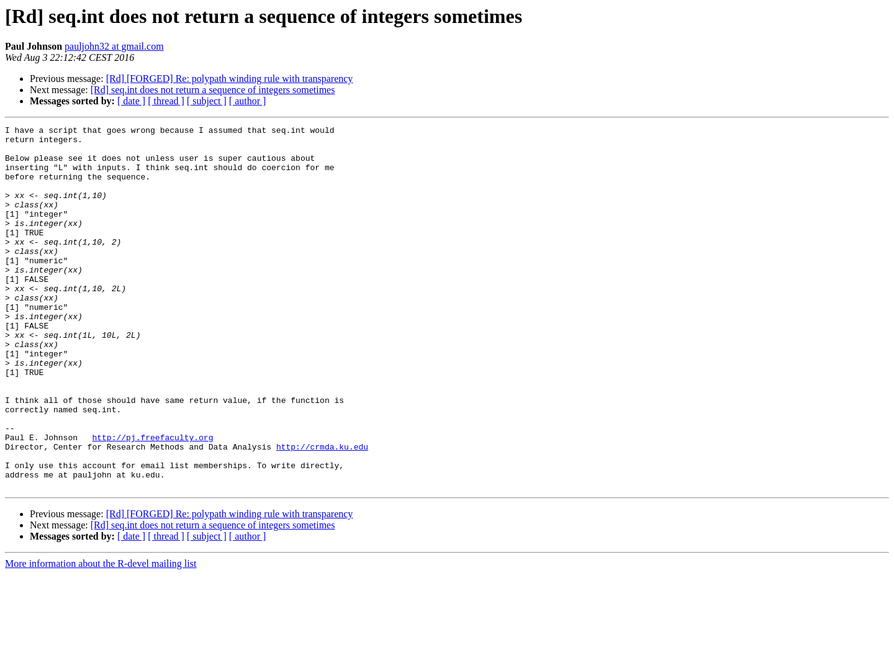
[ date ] (131, 101)
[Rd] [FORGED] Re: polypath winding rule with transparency (229, 78)
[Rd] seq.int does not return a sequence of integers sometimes (213, 89)
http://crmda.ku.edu (322, 511)
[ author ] (247, 101)
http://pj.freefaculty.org (152, 500)
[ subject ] (207, 101)
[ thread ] (166, 101)
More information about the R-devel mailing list (100, 636)
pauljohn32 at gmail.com (114, 46)
